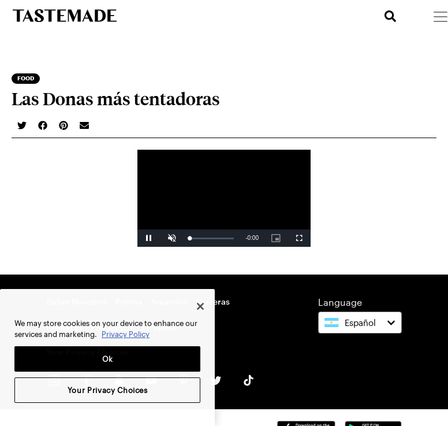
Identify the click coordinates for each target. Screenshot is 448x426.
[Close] (200, 306)
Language (340, 302)
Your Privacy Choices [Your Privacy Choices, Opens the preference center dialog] (108, 390)
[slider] (211, 238)
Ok (107, 359)
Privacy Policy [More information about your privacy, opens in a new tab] (126, 334)
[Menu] (440, 16)
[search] (390, 16)
